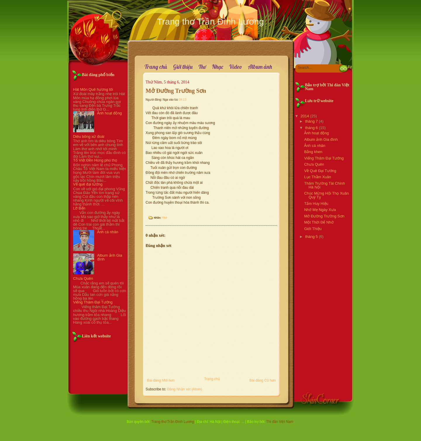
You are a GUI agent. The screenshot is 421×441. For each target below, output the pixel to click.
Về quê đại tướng (87, 184)
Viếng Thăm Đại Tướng (93, 302)
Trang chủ (155, 67)
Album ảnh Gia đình (109, 257)
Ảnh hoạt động (109, 113)
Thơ (202, 67)
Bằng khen (313, 152)
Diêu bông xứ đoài (88, 136)
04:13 (182, 99)
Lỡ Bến (79, 208)
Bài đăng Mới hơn (161, 380)
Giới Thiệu (313, 228)
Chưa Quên (83, 278)
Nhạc (217, 67)
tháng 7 (311, 121)
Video (235, 67)
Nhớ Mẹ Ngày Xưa (320, 209)
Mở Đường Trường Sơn (176, 90)
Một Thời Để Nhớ (318, 222)
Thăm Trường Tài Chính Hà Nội (324, 185)
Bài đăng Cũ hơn (262, 380)
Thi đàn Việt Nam (280, 422)
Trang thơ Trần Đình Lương (210, 21)
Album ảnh (260, 67)
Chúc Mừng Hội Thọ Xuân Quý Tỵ (326, 195)
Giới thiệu (183, 67)
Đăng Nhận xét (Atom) (184, 389)
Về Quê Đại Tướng (320, 171)
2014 (305, 116)
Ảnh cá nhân (107, 232)
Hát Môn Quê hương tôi (93, 89)
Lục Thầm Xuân (317, 177)
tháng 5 (311, 236)
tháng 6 (311, 128)
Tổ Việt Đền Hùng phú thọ (95, 160)
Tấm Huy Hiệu (316, 203)
